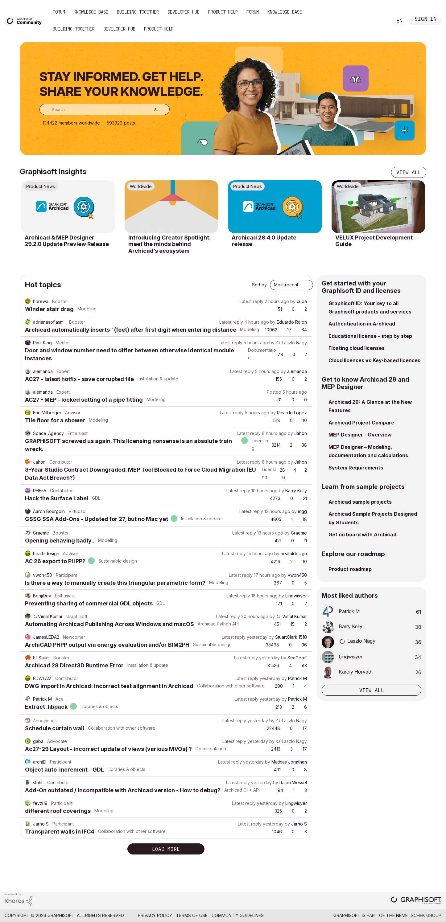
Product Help (223, 12)
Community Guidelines (238, 915)
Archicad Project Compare (361, 423)
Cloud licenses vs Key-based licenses (374, 360)
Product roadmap (350, 569)
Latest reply (251, 301)
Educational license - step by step (370, 336)
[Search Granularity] (152, 109)
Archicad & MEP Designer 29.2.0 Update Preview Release (67, 241)
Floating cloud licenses (356, 348)
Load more (166, 849)
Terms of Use (192, 915)
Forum (59, 12)
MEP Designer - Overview (360, 435)
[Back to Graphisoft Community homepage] (25, 20)
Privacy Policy (155, 915)
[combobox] (104, 109)
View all (408, 172)
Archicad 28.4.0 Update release (264, 241)
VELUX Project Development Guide (374, 241)
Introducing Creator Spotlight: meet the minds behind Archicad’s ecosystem (169, 244)
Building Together (138, 12)
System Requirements (355, 468)
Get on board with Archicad (362, 534)
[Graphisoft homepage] (416, 900)
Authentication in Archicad (361, 324)
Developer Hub (183, 12)
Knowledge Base (91, 12)
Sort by (259, 284)
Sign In (425, 19)
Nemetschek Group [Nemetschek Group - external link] (418, 915)
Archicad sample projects (360, 502)
